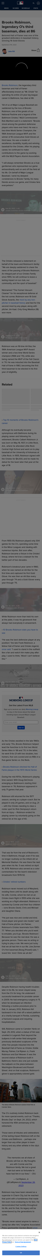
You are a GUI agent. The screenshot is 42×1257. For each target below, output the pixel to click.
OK (21, 1253)
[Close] (39, 1232)
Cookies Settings (20, 1246)
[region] (21, 1243)
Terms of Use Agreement (23, 1242)
